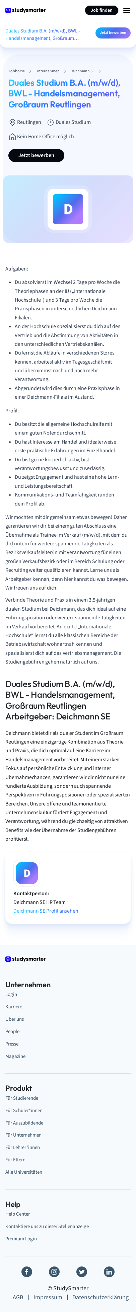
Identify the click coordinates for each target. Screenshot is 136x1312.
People (12, 1031)
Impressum (47, 1297)
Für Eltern (15, 1159)
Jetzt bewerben (113, 32)
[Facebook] (26, 1271)
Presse (11, 1044)
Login (11, 994)
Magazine (15, 1056)
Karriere (13, 1006)
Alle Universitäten (23, 1172)
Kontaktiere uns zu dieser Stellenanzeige (47, 1226)
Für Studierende (21, 1098)
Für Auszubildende (24, 1123)
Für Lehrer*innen (22, 1147)
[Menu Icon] (127, 10)
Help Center (17, 1214)
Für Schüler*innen (24, 1110)
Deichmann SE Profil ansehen (45, 911)
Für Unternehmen (23, 1135)
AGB (18, 1297)
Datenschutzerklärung (100, 1297)
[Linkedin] (109, 1271)
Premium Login (21, 1238)
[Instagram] (54, 1271)
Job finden (102, 10)
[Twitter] (81, 1271)
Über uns (14, 1019)
